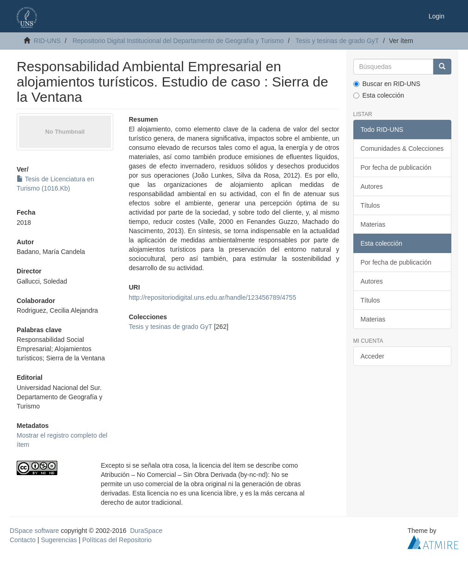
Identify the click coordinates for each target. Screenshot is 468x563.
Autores (372, 186)
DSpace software (34, 530)
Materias (373, 224)
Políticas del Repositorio (117, 540)
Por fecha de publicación (396, 167)
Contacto (23, 540)
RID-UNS (47, 40)
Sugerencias (59, 540)
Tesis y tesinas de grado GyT (337, 40)
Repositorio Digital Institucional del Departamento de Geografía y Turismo (178, 40)
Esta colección (378, 95)
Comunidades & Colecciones (402, 148)
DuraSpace (146, 530)
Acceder (372, 356)
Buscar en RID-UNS (386, 83)
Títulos (370, 205)
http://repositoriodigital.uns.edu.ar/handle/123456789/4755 (212, 297)
